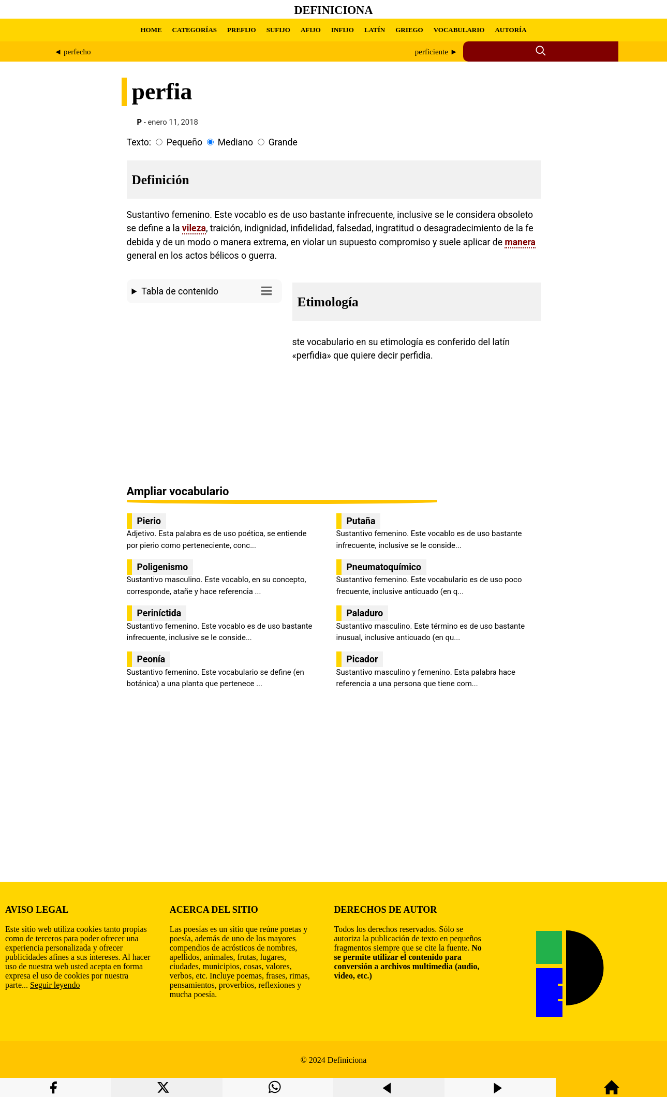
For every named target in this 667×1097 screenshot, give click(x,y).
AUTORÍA (510, 30)
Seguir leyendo (55, 985)
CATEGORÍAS (194, 30)
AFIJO (311, 30)
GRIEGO (409, 30)
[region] (204, 395)
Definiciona (333, 10)
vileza (194, 228)
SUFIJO (278, 30)
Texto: (139, 142)
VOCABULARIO (459, 30)
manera (520, 242)
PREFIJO (241, 30)
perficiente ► (436, 52)
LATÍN (374, 30)
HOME (150, 30)
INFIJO (342, 30)
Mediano (235, 142)
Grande (283, 142)
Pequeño (184, 142)
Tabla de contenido (208, 291)
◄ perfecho (72, 52)
